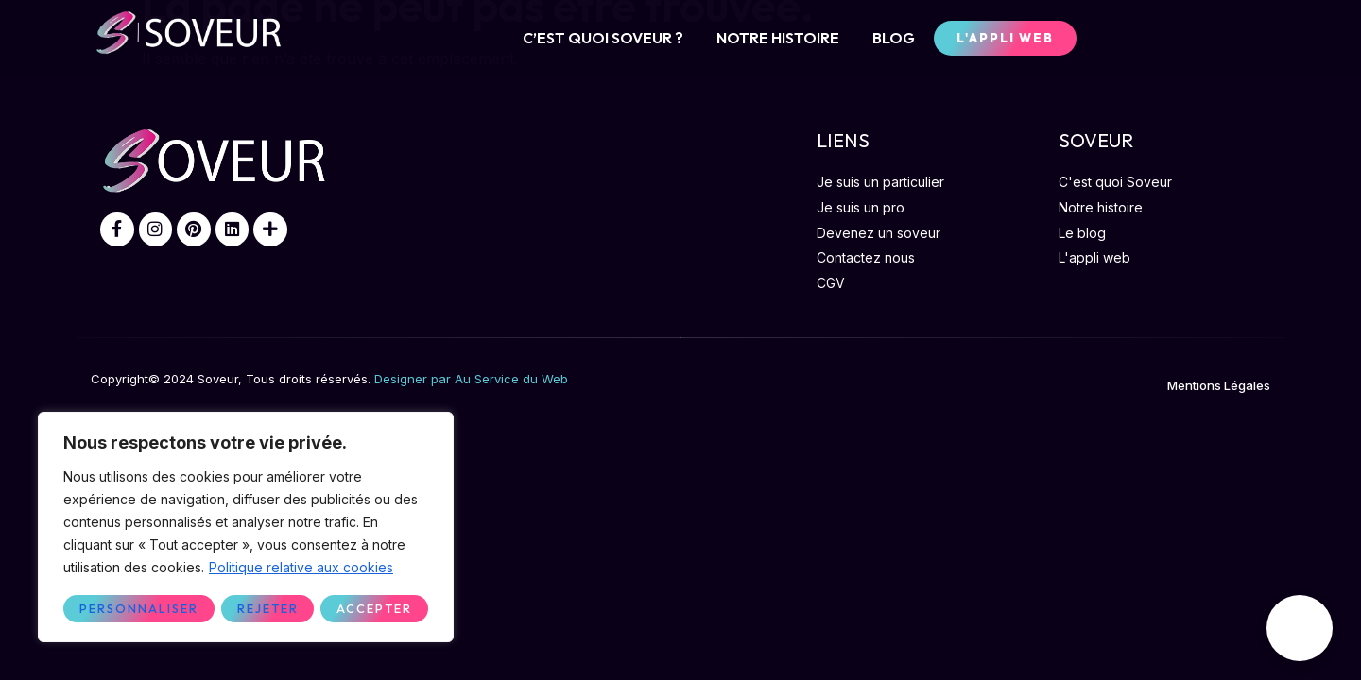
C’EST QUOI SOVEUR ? (603, 37)
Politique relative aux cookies (301, 568)
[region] (246, 527)
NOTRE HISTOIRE (777, 37)
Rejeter (266, 608)
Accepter (374, 608)
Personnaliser (138, 608)
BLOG (893, 37)
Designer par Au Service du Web (471, 378)
